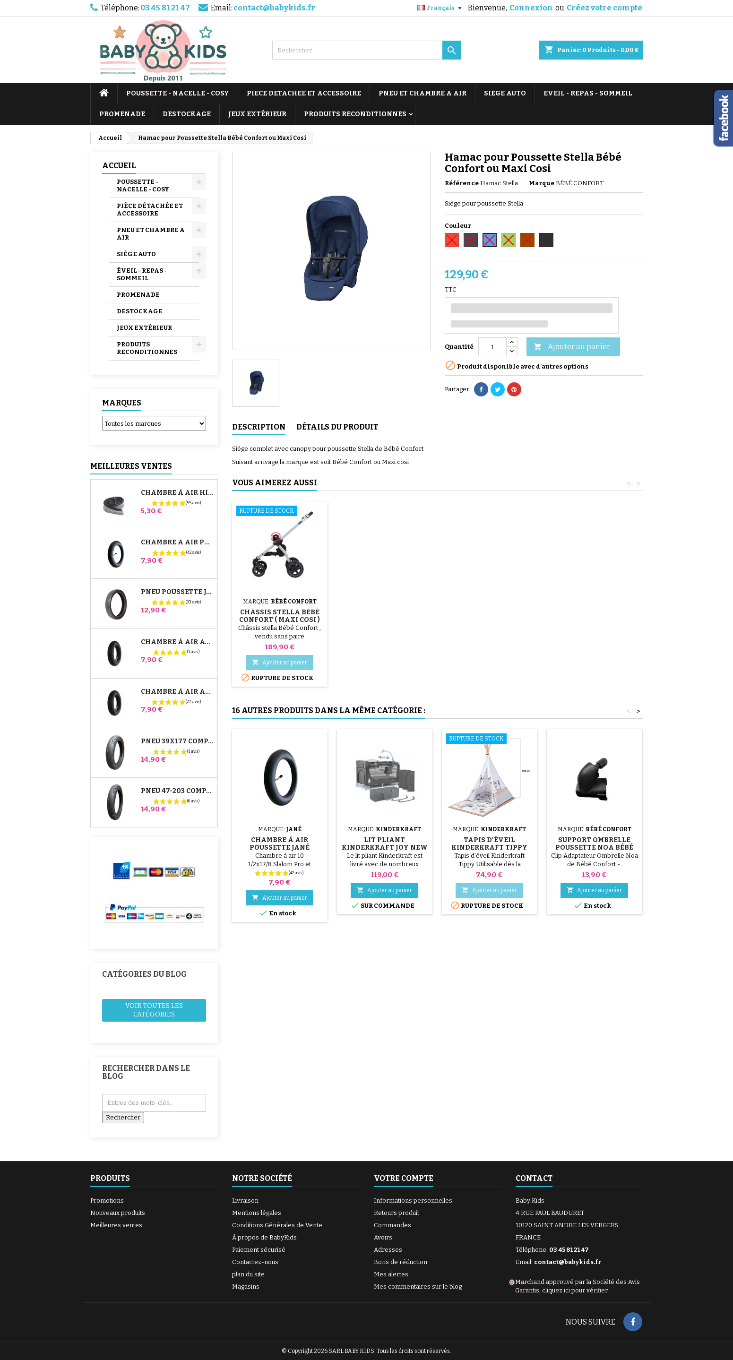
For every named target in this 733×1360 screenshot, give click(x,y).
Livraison (245, 1200)
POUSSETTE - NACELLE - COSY (177, 93)
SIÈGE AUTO (136, 254)
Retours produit (396, 1212)
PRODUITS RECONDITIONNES (355, 114)
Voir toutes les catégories (154, 1010)
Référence (462, 183)
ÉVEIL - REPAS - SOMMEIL (142, 274)
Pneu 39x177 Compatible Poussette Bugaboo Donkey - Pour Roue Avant (177, 741)
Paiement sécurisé (258, 1249)
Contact (534, 1178)
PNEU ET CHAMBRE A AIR (422, 93)
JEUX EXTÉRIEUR (257, 114)
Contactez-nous (255, 1261)
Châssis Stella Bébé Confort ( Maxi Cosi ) (489, 616)
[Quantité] (492, 346)
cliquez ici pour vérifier (574, 1290)
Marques (121, 402)
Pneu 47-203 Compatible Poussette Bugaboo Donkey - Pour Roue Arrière (177, 791)
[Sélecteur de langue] (440, 8)
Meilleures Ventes (131, 466)
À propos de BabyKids (264, 1237)
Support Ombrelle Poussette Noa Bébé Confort (594, 847)
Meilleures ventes (116, 1225)
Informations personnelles (413, 1200)
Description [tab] (258, 426)
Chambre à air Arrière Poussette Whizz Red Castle (177, 692)
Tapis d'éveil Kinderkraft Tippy (489, 844)
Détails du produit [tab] (337, 426)
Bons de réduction (400, 1261)
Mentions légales (256, 1212)
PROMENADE (122, 114)
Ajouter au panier (572, 347)
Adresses (388, 1249)
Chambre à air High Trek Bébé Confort (177, 493)
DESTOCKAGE (187, 114)
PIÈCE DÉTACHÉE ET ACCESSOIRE (150, 209)
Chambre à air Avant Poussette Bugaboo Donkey (177, 642)
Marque (541, 183)
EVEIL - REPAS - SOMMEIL (587, 93)
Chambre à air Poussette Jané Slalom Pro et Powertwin (177, 542)
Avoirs (383, 1237)
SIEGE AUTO (505, 93)
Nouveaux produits (117, 1212)
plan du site (248, 1274)
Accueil (119, 165)
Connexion (531, 7)
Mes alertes (391, 1274)
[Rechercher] (366, 50)
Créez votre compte (604, 7)
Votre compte (403, 1178)
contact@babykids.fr (274, 7)
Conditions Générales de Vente (277, 1225)
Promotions (107, 1200)
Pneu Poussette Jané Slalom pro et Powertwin (177, 592)
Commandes (392, 1225)
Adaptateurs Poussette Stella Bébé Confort (279, 619)
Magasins (245, 1286)
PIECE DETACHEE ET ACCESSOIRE (304, 93)
